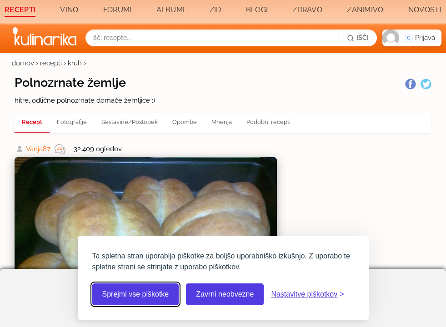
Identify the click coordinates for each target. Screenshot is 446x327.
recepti (51, 63)
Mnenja (221, 122)
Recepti (20, 9)
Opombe (184, 122)
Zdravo (307, 9)
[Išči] (358, 38)
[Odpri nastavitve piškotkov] (307, 294)
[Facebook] (410, 84)
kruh (75, 63)
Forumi (117, 9)
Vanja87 (38, 149)
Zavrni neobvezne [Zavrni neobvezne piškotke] (225, 294)
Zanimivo (365, 9)
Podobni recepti (268, 122)
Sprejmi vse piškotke (135, 294)
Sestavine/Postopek (129, 122)
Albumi (170, 9)
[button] (411, 38)
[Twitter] (426, 84)
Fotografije (72, 122)
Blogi (257, 9)
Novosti (424, 9)
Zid (215, 9)
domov (23, 63)
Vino (69, 9)
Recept (32, 122)
